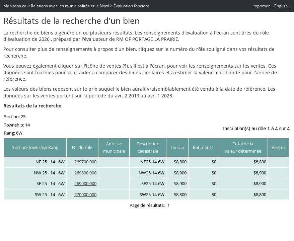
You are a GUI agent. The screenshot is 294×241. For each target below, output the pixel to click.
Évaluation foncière (131, 5)
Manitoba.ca (14, 5)
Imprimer (261, 5)
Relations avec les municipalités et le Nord (70, 5)
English (281, 5)
